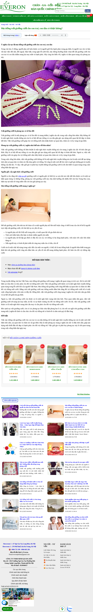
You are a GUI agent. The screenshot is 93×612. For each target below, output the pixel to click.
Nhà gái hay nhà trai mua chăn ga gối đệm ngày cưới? (31, 518)
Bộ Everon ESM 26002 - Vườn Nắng (13, 368)
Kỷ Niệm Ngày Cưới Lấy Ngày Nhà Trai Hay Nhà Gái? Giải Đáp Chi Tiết (76, 483)
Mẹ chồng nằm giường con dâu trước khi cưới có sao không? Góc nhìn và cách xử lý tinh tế (76, 519)
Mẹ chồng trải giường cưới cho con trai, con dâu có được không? (76, 406)
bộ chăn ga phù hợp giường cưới (25, 338)
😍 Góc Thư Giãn (49, 568)
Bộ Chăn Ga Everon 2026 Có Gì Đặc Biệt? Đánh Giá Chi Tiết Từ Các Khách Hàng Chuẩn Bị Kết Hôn (76, 425)
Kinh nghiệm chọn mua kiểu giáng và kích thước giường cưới (76, 500)
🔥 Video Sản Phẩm (49, 565)
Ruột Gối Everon (67, 16)
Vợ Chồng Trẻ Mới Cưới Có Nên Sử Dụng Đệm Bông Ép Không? (31, 483)
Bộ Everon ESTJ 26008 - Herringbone (34, 368)
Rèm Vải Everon (53, 20)
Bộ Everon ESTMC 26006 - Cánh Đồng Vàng (78, 368)
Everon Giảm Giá (19, 16)
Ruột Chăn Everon (51, 16)
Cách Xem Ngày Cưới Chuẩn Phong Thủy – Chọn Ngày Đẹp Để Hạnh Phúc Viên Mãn (32, 425)
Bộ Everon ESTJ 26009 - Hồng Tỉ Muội (56, 368)
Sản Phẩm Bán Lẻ (39, 20)
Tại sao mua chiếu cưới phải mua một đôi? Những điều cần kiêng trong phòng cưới (31, 464)
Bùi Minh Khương (83, 394)
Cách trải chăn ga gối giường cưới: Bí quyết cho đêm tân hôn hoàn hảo (31, 406)
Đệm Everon (7, 16)
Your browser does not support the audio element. (53, 35)
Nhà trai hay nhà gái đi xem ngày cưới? (77, 462)
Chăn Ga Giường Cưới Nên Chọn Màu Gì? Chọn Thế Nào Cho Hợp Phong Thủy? (32, 444)
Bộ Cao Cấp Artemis (83, 16)
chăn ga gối (22, 176)
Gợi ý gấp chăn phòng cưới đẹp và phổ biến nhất (77, 443)
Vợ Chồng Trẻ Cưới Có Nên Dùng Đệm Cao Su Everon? (30, 500)
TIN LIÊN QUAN (10, 400)
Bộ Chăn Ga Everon (35, 16)
